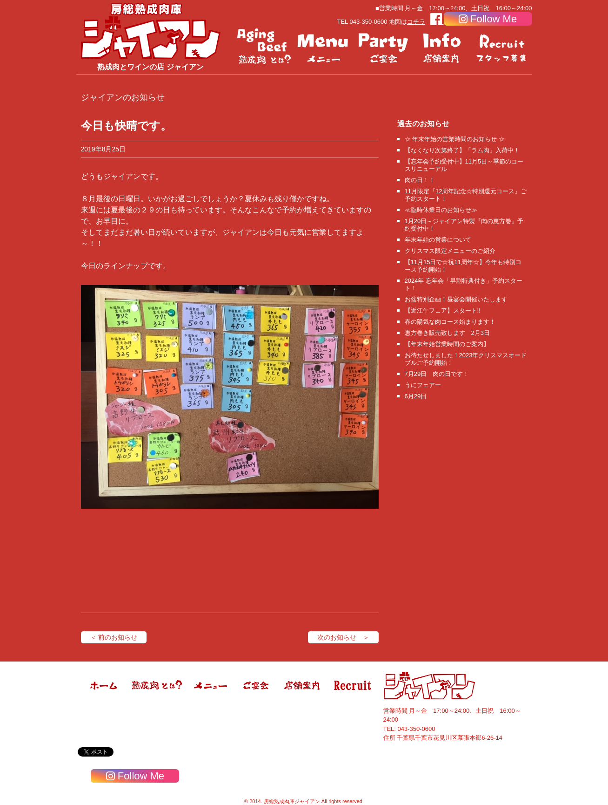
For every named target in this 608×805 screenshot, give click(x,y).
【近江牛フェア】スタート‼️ (443, 310)
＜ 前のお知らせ (114, 637)
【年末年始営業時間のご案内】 (447, 344)
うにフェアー (423, 385)
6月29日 (416, 396)
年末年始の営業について (438, 239)
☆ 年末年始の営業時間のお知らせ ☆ (455, 139)
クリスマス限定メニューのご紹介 (450, 250)
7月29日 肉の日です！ (437, 373)
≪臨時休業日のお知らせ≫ (441, 209)
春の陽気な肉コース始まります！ (450, 321)
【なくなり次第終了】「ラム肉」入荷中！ (462, 150)
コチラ (416, 21)
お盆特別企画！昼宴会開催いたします (456, 299)
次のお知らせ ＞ (343, 637)
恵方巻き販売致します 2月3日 (447, 332)
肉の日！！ (420, 180)
